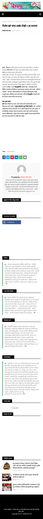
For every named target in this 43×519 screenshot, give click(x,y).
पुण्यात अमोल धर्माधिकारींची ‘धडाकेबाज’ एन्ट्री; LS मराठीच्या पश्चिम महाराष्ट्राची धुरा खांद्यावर (26, 486)
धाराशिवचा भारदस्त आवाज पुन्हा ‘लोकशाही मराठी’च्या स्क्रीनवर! (25, 476)
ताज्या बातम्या (10, 21)
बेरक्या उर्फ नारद (6, 30)
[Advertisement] (21, 49)
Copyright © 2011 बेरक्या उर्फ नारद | (22, 514)
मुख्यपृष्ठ (4, 21)
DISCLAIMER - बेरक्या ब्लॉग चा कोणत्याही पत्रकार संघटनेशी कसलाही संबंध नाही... (21, 510)
